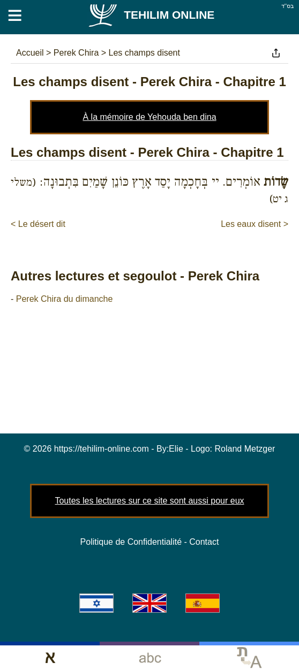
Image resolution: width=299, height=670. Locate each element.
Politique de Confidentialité (131, 541)
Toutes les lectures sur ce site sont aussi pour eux (149, 500)
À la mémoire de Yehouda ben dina (149, 116)
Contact (204, 541)
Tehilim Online (150, 15)
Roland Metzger (245, 448)
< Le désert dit (38, 224)
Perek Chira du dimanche (64, 298)
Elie (176, 448)
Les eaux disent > (254, 224)
